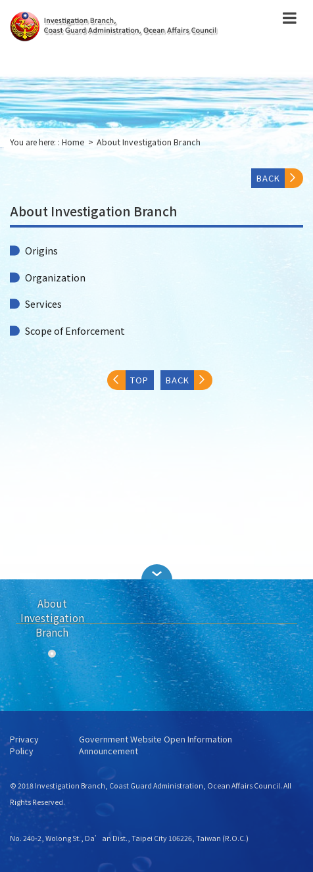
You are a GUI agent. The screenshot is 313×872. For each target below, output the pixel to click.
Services (43, 303)
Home (73, 142)
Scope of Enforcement (75, 330)
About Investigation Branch (149, 142)
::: (2, 148)
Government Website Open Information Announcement (155, 745)
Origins (41, 250)
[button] (156, 571)
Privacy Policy (24, 745)
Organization (55, 277)
